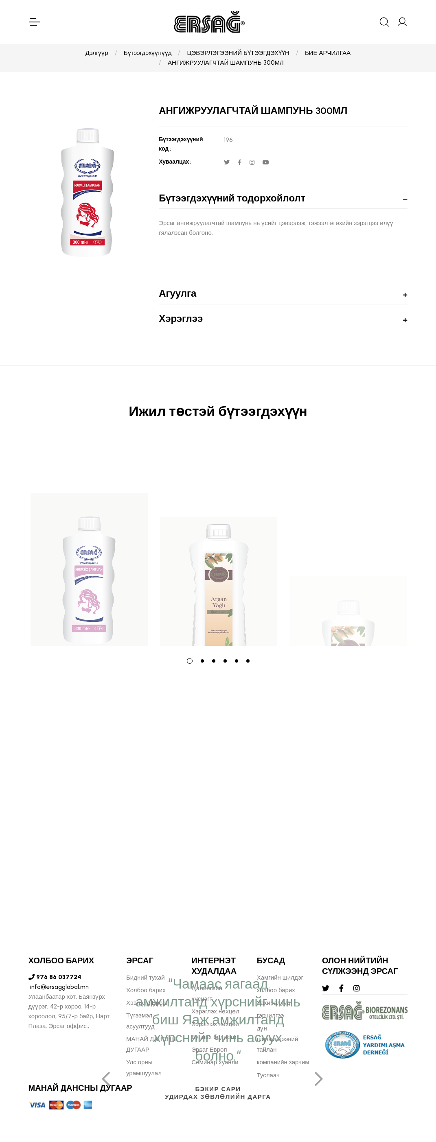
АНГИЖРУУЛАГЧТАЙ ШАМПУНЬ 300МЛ (226, 62)
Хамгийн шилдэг (280, 977)
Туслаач (268, 1075)
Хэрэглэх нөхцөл (215, 1011)
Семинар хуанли (214, 1062)
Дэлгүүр (96, 53)
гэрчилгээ (270, 1015)
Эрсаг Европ (209, 1049)
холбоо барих (276, 990)
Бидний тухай (145, 977)
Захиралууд (273, 1002)
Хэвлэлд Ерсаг (147, 1002)
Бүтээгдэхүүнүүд (148, 53)
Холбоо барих (146, 990)
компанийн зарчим (283, 1062)
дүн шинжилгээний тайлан (277, 1039)
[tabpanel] (89, 543)
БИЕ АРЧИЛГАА (328, 53)
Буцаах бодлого (213, 1037)
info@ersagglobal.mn (58, 987)
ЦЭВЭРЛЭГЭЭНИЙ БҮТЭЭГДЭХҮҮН (238, 53)
